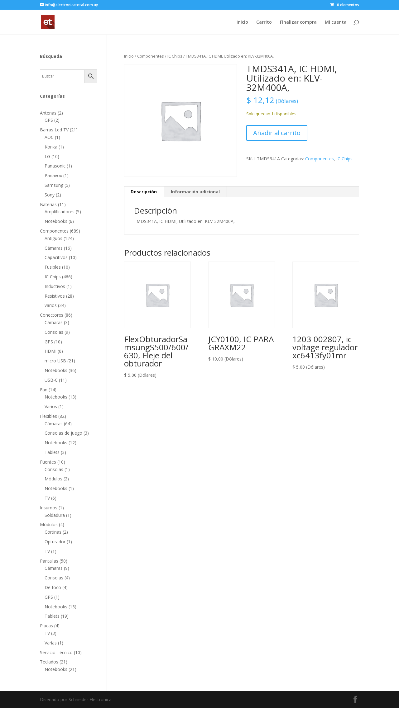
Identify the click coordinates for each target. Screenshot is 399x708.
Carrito (264, 22)
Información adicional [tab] (195, 192)
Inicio (242, 22)
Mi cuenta (336, 22)
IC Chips (174, 56)
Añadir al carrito (276, 133)
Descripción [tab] (144, 192)
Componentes (150, 56)
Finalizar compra (298, 22)
